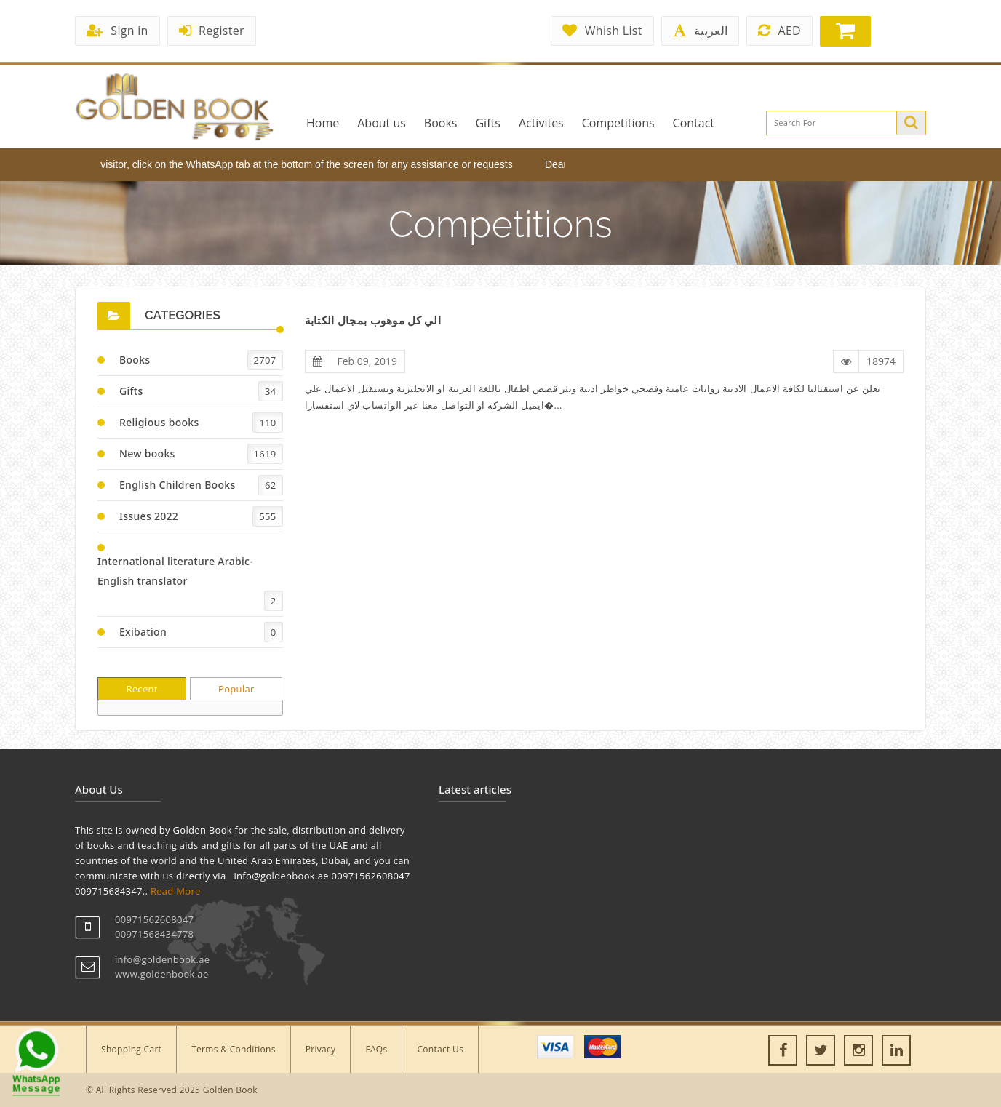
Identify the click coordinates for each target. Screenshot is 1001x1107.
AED (779, 31)
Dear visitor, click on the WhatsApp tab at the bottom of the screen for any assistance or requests (300, 164)
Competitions (618, 123)
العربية (700, 31)
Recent (141, 688)
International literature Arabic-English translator (175, 571)
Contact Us (440, 1049)
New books (147, 453)
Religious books (159, 422)
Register (211, 31)
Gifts (487, 123)
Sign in (117, 31)
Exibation (143, 632)
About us (381, 123)
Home (322, 123)
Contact (693, 123)
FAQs (376, 1049)
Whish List (602, 31)
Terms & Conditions (233, 1049)
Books (441, 123)
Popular (236, 688)
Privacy (321, 1049)
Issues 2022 (148, 516)
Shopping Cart (131, 1049)
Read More (176, 891)
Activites (541, 123)
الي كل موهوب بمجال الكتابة (373, 320)
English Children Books (177, 485)
